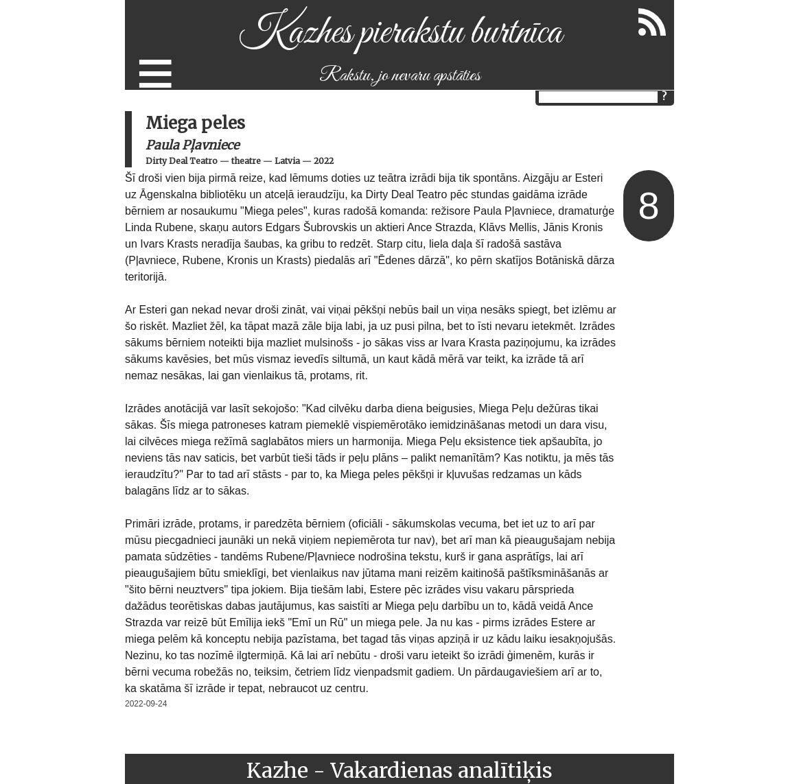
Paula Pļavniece (192, 145)
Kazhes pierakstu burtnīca (399, 33)
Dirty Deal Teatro (182, 161)
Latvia (287, 161)
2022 (324, 161)
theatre (246, 161)
